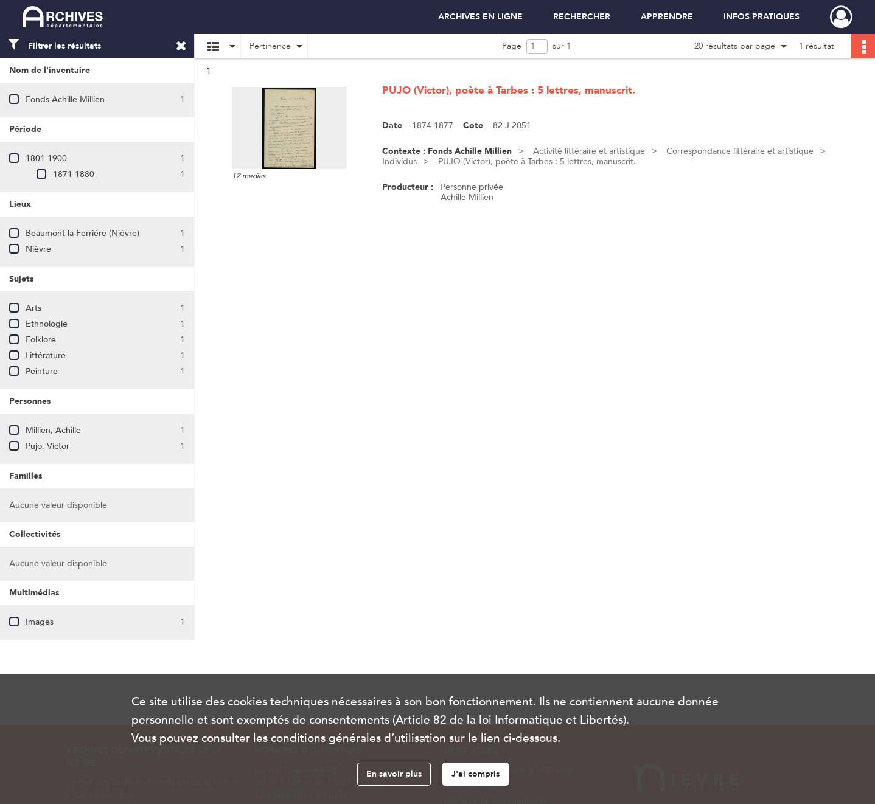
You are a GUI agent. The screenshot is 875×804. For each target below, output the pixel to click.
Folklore (41, 339)
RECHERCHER (581, 17)
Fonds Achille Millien (65, 99)
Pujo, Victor (47, 446)
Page (511, 46)
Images (40, 622)
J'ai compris (475, 774)
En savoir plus (394, 774)
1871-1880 (73, 174)
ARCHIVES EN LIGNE (480, 17)
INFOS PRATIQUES (761, 17)
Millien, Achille (53, 430)
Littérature (46, 355)
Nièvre (38, 249)
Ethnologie (47, 324)
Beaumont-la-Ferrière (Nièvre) (82, 233)
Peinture (42, 371)
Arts (33, 308)
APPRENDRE (667, 17)
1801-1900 (46, 158)
